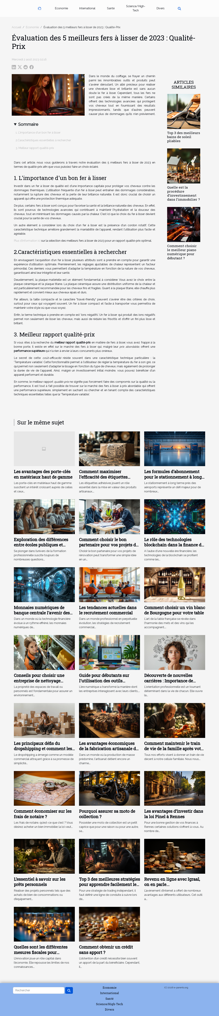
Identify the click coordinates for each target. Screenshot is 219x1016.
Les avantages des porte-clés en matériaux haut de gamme (43, 474)
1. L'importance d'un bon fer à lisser (38, 132)
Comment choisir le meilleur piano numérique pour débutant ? (182, 252)
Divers (160, 8)
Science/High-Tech (135, 8)
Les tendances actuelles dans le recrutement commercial (107, 610)
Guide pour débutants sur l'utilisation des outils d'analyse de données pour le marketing (107, 683)
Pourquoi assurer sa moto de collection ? (107, 813)
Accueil (16, 27)
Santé (111, 8)
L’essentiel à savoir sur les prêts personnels (39, 881)
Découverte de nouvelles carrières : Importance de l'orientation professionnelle (172, 681)
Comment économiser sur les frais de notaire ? (42, 813)
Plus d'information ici (27, 240)
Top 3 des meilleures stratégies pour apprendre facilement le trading (109, 884)
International (87, 8)
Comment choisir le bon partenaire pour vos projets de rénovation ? (108, 545)
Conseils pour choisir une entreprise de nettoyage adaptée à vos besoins (39, 681)
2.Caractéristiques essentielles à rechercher (43, 140)
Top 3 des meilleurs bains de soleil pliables (183, 137)
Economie (61, 8)
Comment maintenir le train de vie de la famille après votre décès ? (174, 749)
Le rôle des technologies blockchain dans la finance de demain (173, 545)
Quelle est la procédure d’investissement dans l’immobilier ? (183, 193)
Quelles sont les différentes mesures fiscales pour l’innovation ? (40, 952)
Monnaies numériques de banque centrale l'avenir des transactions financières (42, 613)
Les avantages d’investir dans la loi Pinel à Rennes (173, 813)
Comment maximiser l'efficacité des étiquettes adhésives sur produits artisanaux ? (103, 479)
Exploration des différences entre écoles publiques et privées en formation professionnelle (41, 547)
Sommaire (28, 124)
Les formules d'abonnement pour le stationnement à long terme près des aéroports (173, 477)
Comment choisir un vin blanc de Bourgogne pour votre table (174, 610)
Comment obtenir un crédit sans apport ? (106, 949)
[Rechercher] (38, 990)
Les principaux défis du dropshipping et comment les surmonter (43, 749)
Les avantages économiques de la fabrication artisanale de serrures (108, 749)
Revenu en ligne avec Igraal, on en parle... (172, 881)
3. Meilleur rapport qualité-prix (35, 148)
